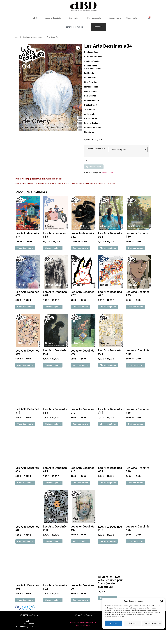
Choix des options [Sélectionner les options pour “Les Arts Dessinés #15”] (135, 424)
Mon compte (131, 18)
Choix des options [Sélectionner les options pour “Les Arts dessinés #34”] (25, 248)
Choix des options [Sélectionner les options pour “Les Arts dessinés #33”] (53, 248)
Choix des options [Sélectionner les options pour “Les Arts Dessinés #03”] (25, 600)
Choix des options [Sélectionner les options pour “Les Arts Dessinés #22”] (80, 365)
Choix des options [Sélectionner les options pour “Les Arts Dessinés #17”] (80, 424)
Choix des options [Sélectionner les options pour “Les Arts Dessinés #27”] (80, 307)
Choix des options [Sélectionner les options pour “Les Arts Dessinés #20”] (135, 365)
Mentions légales (83, 625)
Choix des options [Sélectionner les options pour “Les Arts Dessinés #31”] (108, 248)
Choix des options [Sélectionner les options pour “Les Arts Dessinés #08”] (53, 541)
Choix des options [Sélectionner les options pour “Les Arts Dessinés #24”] (25, 365)
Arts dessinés (36, 37)
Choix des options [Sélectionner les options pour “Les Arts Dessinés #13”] (53, 482)
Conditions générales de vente (83, 622)
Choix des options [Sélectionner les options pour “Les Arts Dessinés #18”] (53, 424)
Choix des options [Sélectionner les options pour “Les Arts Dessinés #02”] (53, 600)
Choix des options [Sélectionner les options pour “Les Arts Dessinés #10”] (135, 483)
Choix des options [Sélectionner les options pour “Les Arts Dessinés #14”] (25, 482)
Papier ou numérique (96, 149)
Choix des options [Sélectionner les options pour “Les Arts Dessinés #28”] (53, 307)
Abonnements (115, 18)
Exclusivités (76, 18)
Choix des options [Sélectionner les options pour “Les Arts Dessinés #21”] (108, 365)
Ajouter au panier (94, 166)
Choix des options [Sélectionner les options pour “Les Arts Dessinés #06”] (108, 541)
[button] (161, 601)
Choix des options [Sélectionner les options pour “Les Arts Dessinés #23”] (53, 365)
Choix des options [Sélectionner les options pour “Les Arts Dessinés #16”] (108, 424)
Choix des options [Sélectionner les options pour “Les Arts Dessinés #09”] (25, 541)
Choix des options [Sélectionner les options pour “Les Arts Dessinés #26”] (108, 307)
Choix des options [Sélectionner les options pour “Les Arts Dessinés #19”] (25, 424)
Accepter (114, 623)
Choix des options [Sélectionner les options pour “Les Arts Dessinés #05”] (135, 541)
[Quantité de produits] (87, 161)
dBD (36, 18)
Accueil (18, 37)
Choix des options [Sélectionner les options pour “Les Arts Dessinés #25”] (135, 307)
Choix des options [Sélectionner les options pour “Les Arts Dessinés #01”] (80, 600)
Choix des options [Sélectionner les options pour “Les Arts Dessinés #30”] (135, 248)
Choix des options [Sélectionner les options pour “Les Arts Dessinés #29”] (25, 307)
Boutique (26, 37)
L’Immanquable (95, 18)
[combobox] (76, 27)
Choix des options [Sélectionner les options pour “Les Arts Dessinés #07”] (80, 541)
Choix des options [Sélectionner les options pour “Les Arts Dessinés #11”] (108, 482)
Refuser (132, 623)
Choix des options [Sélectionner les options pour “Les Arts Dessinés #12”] (80, 483)
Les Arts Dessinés (54, 18)
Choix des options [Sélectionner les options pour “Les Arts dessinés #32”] (80, 248)
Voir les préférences (152, 623)
